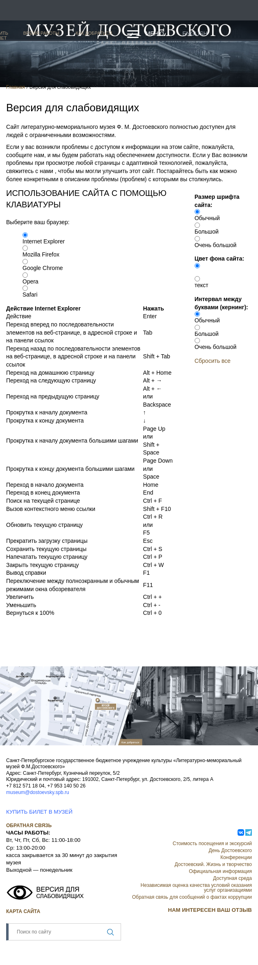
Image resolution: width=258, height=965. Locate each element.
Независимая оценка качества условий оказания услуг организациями (196, 888)
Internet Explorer (43, 241)
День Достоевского (230, 850)
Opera (30, 281)
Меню (155, 33)
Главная (15, 87)
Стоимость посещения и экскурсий (212, 843)
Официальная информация (220, 871)
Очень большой (216, 245)
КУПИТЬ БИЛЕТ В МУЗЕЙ (39, 812)
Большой (207, 231)
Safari (30, 294)
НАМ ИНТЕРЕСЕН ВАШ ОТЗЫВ (210, 910)
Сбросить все (213, 361)
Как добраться (94, 33)
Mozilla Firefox (40, 254)
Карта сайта (23, 911)
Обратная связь (29, 825)
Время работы (41, 33)
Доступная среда (232, 878)
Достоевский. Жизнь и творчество (213, 864)
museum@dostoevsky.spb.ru (37, 792)
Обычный (207, 218)
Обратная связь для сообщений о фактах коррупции (192, 897)
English (194, 33)
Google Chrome (42, 268)
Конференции (236, 857)
